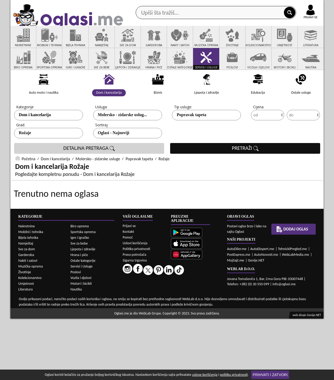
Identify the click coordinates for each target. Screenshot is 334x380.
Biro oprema (79, 287)
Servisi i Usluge (81, 327)
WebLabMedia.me (295, 316)
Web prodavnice (88, 41)
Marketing (234, 5)
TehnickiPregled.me (292, 310)
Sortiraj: (101, 144)
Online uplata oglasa (300, 5)
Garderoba (26, 316)
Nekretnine (26, 287)
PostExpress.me (238, 316)
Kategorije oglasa (44, 41)
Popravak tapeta (191, 134)
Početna (28, 178)
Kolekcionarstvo (29, 339)
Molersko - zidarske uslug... (122, 134)
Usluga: (101, 126)
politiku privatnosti (234, 374)
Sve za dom (26, 310)
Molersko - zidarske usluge (98, 178)
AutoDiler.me (237, 310)
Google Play (138, 4)
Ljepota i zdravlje (82, 310)
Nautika (76, 350)
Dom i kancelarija (35, 134)
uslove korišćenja (204, 374)
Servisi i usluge (226, 41)
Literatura (25, 350)
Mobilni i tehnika (30, 293)
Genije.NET (256, 321)
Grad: (20, 144)
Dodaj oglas (307, 41)
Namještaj (25, 304)
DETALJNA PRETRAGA (89, 168)
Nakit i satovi (27, 322)
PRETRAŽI (245, 168)
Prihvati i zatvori (270, 375)
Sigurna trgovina (135, 321)
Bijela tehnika (28, 299)
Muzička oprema (30, 327)
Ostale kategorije (83, 322)
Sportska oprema (83, 293)
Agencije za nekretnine (179, 41)
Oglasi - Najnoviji (113, 152)
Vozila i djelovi (81, 339)
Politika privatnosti (136, 310)
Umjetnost (26, 345)
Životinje (24, 333)
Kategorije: (25, 126)
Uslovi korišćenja (135, 304)
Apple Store (171, 4)
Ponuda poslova (268, 41)
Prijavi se (129, 287)
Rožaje (25, 152)
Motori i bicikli (81, 345)
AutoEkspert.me (262, 310)
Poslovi (75, 333)
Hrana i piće (79, 316)
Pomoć (128, 298)
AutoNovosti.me (266, 316)
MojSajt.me (235, 321)
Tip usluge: (183, 126)
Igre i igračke (79, 299)
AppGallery (204, 5)
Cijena (258, 126)
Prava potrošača (134, 316)
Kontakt (263, 4)
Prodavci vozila (130, 41)
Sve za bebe (79, 304)
